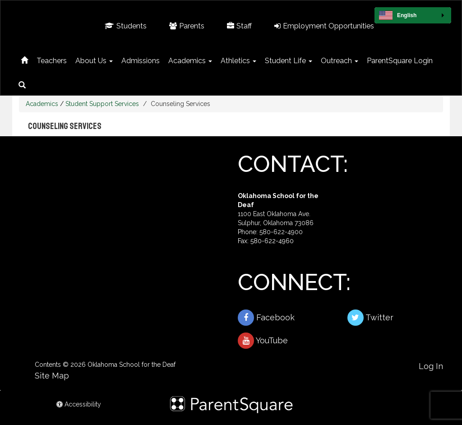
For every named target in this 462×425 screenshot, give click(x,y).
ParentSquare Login (400, 60)
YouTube (263, 341)
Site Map (52, 375)
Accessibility (78, 404)
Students (126, 26)
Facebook (266, 318)
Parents (186, 26)
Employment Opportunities (324, 26)
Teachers (52, 60)
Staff (239, 26)
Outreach (339, 60)
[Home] (24, 58)
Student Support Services (102, 103)
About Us (94, 60)
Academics (190, 60)
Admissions (140, 60)
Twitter (370, 318)
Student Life (288, 60)
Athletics (238, 60)
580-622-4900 (281, 232)
